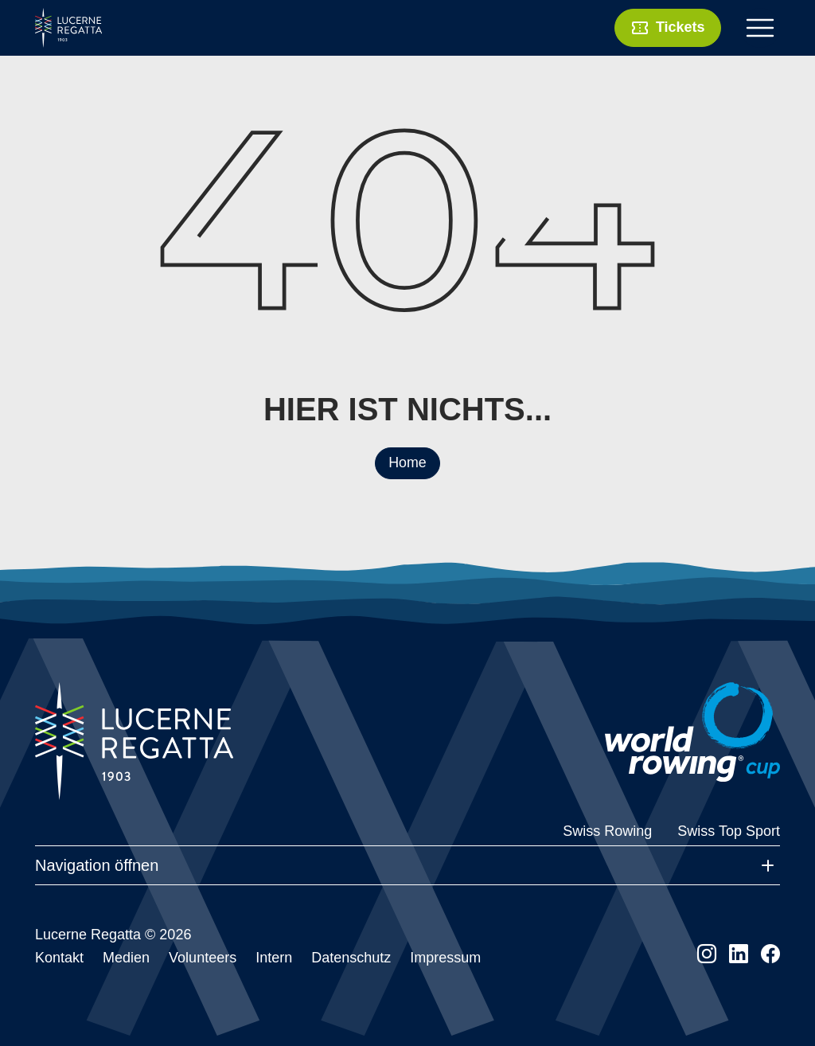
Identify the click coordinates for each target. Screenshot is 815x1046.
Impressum (445, 958)
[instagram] (706, 954)
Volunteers (202, 958)
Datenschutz (351, 958)
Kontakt (59, 958)
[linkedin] (738, 954)
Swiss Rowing (607, 831)
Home (407, 462)
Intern (273, 958)
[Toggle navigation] (760, 28)
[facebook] (770, 954)
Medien (126, 958)
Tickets (667, 28)
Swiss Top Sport (728, 831)
